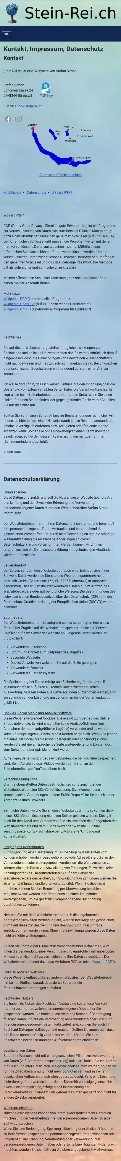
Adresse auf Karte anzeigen (60, 175)
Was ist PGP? (62, 192)
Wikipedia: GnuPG (17, 309)
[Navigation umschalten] (6, 35)
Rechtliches (12, 192)
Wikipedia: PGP (15, 299)
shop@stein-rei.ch (28, 106)
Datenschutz (36, 192)
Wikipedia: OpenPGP (19, 304)
